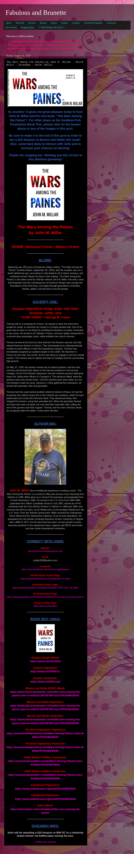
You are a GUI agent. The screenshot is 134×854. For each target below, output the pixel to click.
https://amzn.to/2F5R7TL (45, 671)
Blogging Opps (27, 27)
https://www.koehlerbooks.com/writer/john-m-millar (45, 578)
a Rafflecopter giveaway (45, 842)
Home (8, 23)
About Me (19, 23)
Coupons (76, 23)
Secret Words (11, 27)
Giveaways (111, 23)
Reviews (32, 23)
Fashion (64, 23)
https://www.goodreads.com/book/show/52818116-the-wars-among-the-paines (45, 597)
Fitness (54, 23)
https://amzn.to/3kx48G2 (45, 606)
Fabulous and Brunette (36, 12)
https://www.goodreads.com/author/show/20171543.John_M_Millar (45, 588)
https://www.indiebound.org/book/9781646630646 (45, 798)
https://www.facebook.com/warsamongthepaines (45, 569)
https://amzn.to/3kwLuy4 (45, 681)
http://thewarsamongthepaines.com (45, 551)
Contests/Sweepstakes (93, 23)
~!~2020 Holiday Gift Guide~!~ (51, 27)
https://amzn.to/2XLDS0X (45, 661)
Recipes (43, 23)
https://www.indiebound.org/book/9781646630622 (45, 788)
